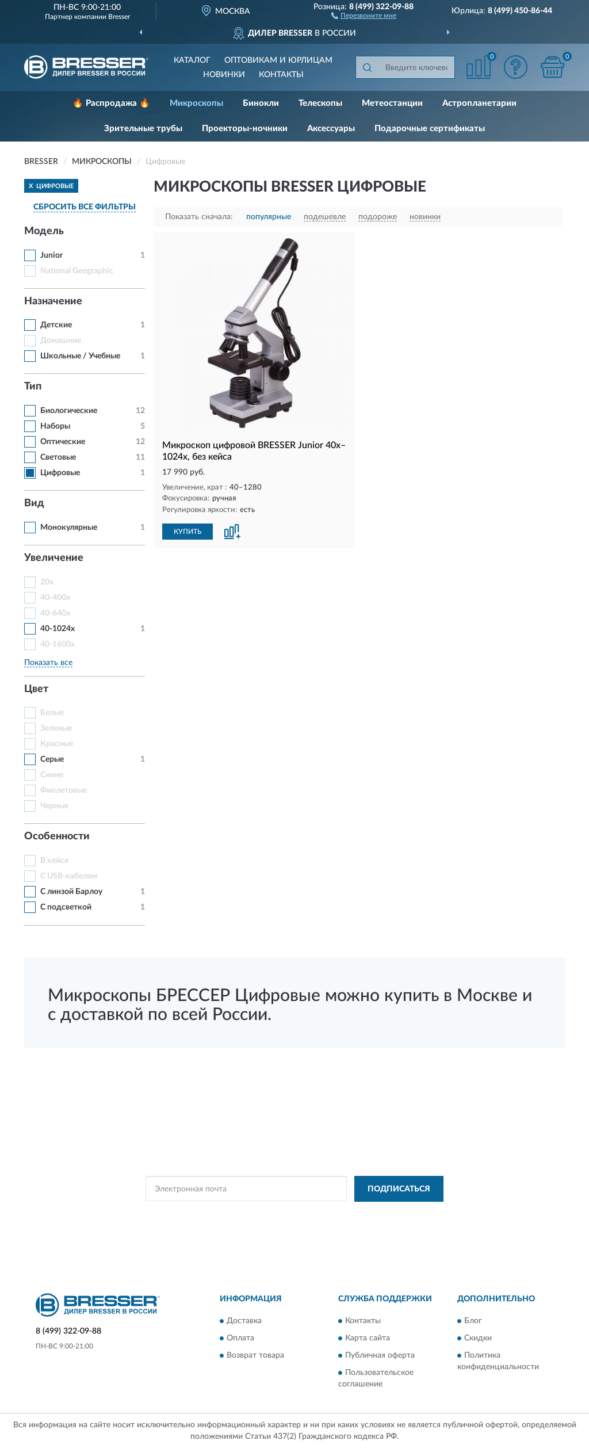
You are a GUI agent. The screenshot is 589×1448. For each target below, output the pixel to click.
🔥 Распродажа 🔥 (111, 103)
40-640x (55, 613)
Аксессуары (331, 128)
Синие (51, 775)
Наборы (55, 426)
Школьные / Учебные (80, 356)
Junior (51, 255)
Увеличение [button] (53, 558)
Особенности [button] (57, 836)
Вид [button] (34, 503)
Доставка (244, 1321)
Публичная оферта (380, 1356)
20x (46, 582)
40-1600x (57, 644)
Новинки (224, 75)
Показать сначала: (199, 217)
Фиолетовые (63, 790)
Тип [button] (32, 386)
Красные (56, 744)
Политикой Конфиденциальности (292, 1215)
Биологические (68, 411)
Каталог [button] (192, 60)
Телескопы (320, 103)
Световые (58, 457)
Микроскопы (196, 103)
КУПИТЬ (187, 531)
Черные (54, 806)
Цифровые (60, 473)
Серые (52, 759)
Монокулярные (68, 528)
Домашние (60, 341)
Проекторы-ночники (245, 128)
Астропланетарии (479, 103)
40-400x (55, 598)
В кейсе (54, 861)
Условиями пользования (393, 1215)
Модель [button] (44, 231)
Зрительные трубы (143, 128)
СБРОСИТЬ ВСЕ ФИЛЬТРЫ (84, 207)
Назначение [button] (53, 301)
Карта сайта (367, 1339)
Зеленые (56, 728)
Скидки (478, 1339)
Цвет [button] (36, 689)
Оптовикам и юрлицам (278, 60)
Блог (473, 1321)
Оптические (62, 442)
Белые (52, 713)
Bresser (119, 16)
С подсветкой (65, 907)
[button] (363, 15)
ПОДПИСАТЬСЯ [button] (399, 1189)
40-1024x (57, 629)
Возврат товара (255, 1356)
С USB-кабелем (68, 876)
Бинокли (261, 103)
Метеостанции (392, 103)
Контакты (281, 75)
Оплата (240, 1339)
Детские (56, 325)
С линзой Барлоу (71, 892)
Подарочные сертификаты (429, 128)
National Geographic (76, 271)
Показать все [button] (48, 663)
